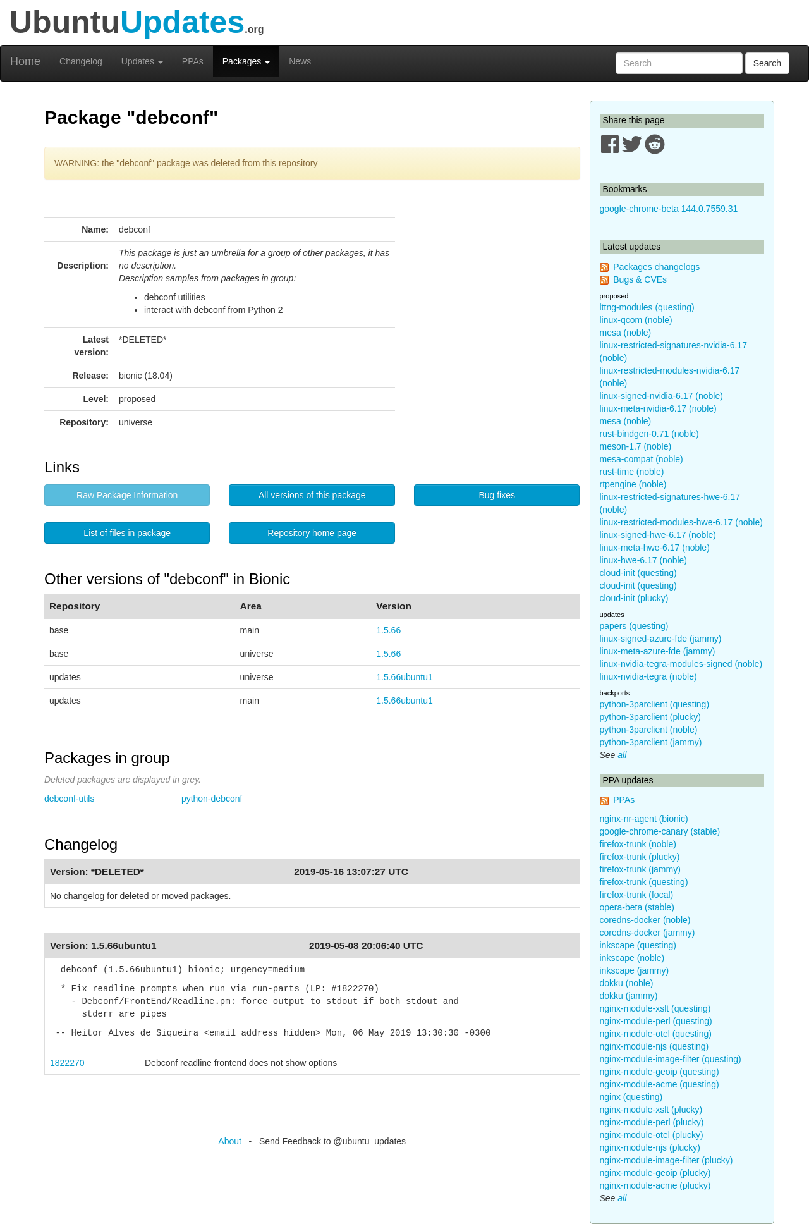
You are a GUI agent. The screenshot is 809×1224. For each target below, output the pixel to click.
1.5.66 (388, 630)
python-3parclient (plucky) (650, 717)
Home (25, 61)
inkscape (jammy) (634, 970)
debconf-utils (69, 798)
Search (767, 63)
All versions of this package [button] (312, 495)
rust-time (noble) (632, 472)
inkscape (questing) (638, 945)
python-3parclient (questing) (655, 704)
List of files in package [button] (127, 533)
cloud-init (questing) (638, 573)
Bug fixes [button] (496, 495)
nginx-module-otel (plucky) (651, 1135)
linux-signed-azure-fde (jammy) (661, 638)
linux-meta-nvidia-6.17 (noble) (658, 408)
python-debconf (212, 798)
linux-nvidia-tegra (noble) (648, 676)
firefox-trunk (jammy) (640, 869)
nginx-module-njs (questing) (654, 1046)
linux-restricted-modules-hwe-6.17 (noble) (681, 522)
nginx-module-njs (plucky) (650, 1147)
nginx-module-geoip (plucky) (655, 1173)
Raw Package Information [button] (127, 495)
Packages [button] (246, 61)
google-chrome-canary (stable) (660, 831)
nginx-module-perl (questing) (656, 1021)
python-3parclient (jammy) (651, 742)
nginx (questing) (631, 1097)
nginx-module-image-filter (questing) (670, 1059)
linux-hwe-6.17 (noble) (644, 560)
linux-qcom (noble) (636, 320)
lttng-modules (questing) (647, 307)
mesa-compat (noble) (641, 459)
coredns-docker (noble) (645, 920)
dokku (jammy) (629, 996)
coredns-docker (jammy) (647, 932)
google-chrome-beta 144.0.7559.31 (669, 209)
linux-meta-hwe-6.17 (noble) (655, 547)
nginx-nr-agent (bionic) (644, 819)
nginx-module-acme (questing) (659, 1084)
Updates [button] (142, 61)
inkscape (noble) (632, 958)
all (621, 755)
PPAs (193, 61)
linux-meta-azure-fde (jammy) (657, 651)
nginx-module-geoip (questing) (659, 1072)
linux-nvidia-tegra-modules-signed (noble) (681, 664)
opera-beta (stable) (637, 907)
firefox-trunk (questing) (644, 882)
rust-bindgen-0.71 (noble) (649, 434)
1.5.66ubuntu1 (404, 677)
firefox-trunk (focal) (637, 895)
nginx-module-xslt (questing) (655, 1008)
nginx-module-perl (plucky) (652, 1122)
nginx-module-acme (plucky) (655, 1185)
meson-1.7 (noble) (636, 446)
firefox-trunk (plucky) (640, 857)
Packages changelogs (656, 267)
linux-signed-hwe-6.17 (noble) (658, 535)
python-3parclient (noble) (649, 730)
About (229, 1141)
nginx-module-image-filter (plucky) (666, 1160)
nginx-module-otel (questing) (656, 1034)
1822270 (67, 1063)
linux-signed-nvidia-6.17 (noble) (661, 396)
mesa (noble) (626, 332)
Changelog (80, 61)
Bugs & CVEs (640, 279)
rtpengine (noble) (633, 484)
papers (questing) (634, 626)
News (300, 61)
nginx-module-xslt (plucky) (651, 1110)
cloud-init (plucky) (634, 598)
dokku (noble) (627, 983)
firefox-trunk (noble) (638, 844)
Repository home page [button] (311, 533)
